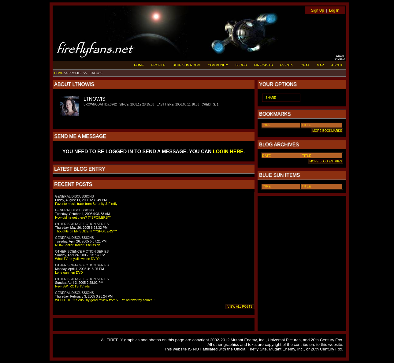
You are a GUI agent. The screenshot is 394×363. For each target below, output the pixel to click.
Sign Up (317, 10)
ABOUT (337, 65)
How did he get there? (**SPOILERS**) (83, 217)
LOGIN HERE (228, 151)
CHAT (305, 65)
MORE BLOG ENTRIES (326, 161)
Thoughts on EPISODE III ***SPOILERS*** (86, 231)
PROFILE (158, 65)
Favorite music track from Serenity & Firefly (86, 204)
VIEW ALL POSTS (240, 306)
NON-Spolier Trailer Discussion (77, 245)
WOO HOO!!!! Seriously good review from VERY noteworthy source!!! (105, 300)
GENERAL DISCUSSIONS (74, 196)
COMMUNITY (218, 65)
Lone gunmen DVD (69, 272)
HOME (139, 65)
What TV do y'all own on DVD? (77, 259)
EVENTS (286, 65)
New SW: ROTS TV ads (72, 286)
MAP (320, 65)
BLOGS (241, 65)
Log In (334, 10)
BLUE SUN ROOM (187, 65)
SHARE (271, 97)
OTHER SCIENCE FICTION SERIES (82, 224)
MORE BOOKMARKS (327, 130)
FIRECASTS (263, 65)
